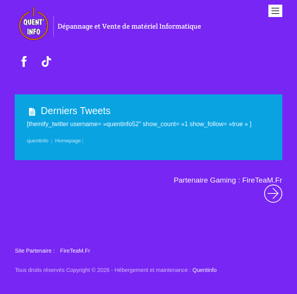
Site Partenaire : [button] (35, 251)
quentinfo (38, 141)
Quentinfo (205, 270)
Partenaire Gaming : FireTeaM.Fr (228, 189)
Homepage (68, 141)
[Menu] (275, 11)
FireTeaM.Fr (75, 251)
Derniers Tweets (76, 110)
